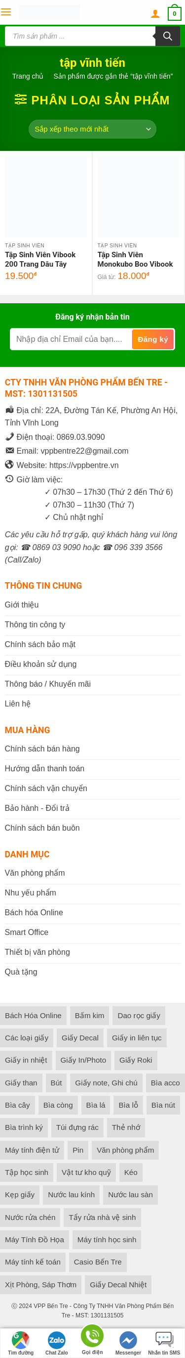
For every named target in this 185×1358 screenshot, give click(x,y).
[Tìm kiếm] (167, 36)
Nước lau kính (71, 1194)
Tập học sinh (26, 1172)
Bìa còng (58, 1105)
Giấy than (21, 1082)
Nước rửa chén (30, 1217)
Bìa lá (96, 1105)
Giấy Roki (135, 1060)
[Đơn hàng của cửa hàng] (92, 129)
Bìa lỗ (128, 1105)
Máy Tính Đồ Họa (34, 1239)
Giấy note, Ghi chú (106, 1082)
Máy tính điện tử (32, 1150)
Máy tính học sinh (107, 1239)
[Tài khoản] (155, 14)
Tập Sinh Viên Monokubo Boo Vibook (135, 259)
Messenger (128, 1343)
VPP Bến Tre (51, 1306)
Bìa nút (163, 1105)
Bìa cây (17, 1105)
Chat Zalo (56, 1343)
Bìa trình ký (24, 1127)
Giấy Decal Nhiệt (118, 1284)
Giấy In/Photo (84, 1060)
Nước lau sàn (130, 1194)
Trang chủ (28, 76)
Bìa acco (165, 1082)
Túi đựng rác (77, 1127)
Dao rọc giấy (138, 1015)
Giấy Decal (80, 1037)
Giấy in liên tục (137, 1037)
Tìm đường (21, 1343)
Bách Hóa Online (33, 1015)
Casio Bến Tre (98, 1262)
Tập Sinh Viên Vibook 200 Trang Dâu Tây (40, 259)
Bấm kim (90, 1015)
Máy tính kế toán (33, 1262)
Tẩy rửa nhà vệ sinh (102, 1217)
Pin (78, 1150)
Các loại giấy (26, 1037)
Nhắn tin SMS (164, 1343)
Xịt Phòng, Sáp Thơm (40, 1284)
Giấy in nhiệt (26, 1060)
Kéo (131, 1172)
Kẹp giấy (20, 1194)
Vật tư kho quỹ (86, 1172)
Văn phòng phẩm (125, 1150)
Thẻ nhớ (126, 1127)
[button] (6, 12)
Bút (56, 1082)
